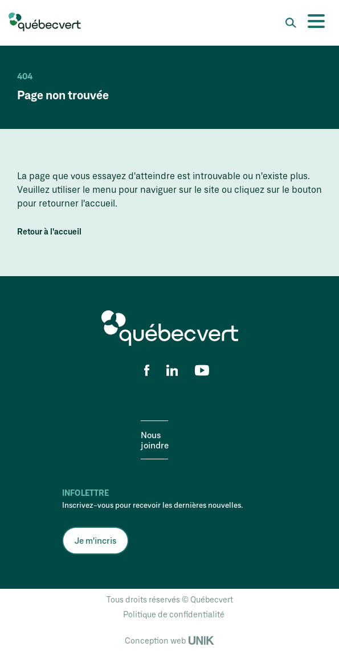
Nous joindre (155, 440)
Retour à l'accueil (49, 231)
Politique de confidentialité (173, 614)
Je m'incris (95, 540)
